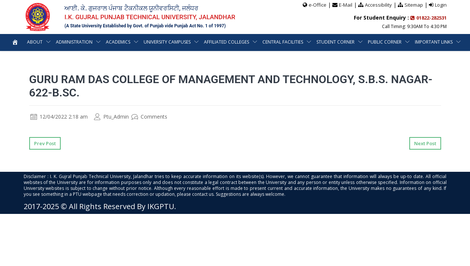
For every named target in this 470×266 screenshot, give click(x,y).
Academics (117, 42)
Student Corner (336, 42)
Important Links (434, 42)
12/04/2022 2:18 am (59, 116)
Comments (149, 116)
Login (441, 4)
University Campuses (167, 42)
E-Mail (345, 4)
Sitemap (413, 4)
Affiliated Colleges (226, 42)
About (34, 42)
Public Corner (385, 42)
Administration (73, 42)
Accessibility (378, 4)
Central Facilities (283, 42)
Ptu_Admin (111, 116)
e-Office (317, 4)
